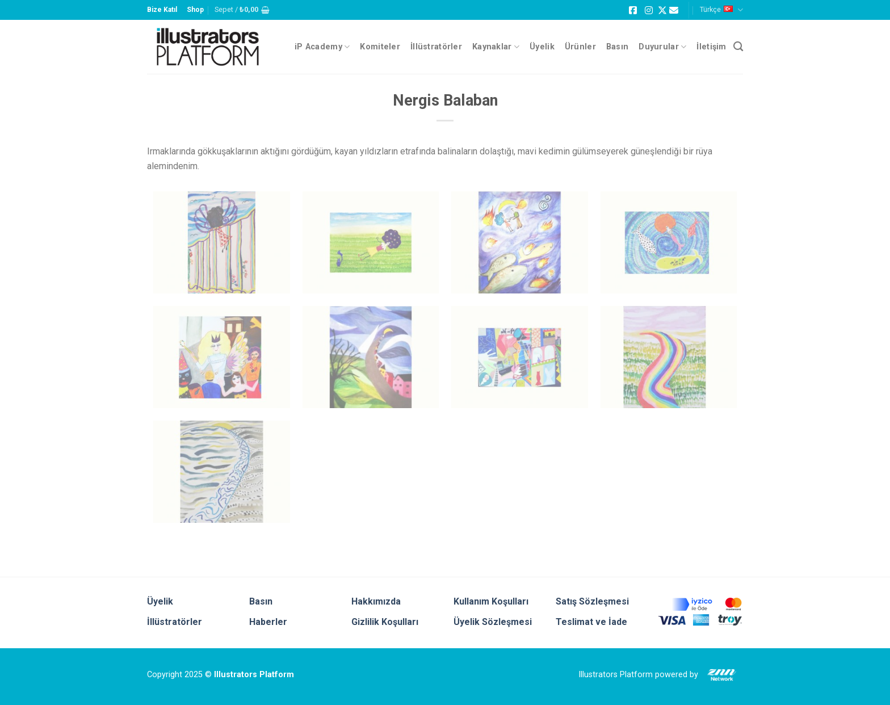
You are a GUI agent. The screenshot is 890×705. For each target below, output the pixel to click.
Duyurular (662, 46)
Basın (617, 47)
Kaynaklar (495, 46)
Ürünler (580, 47)
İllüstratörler (436, 47)
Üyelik (542, 47)
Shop (195, 10)
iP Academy (322, 46)
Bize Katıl (162, 10)
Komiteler (380, 47)
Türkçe (721, 10)
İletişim (711, 47)
